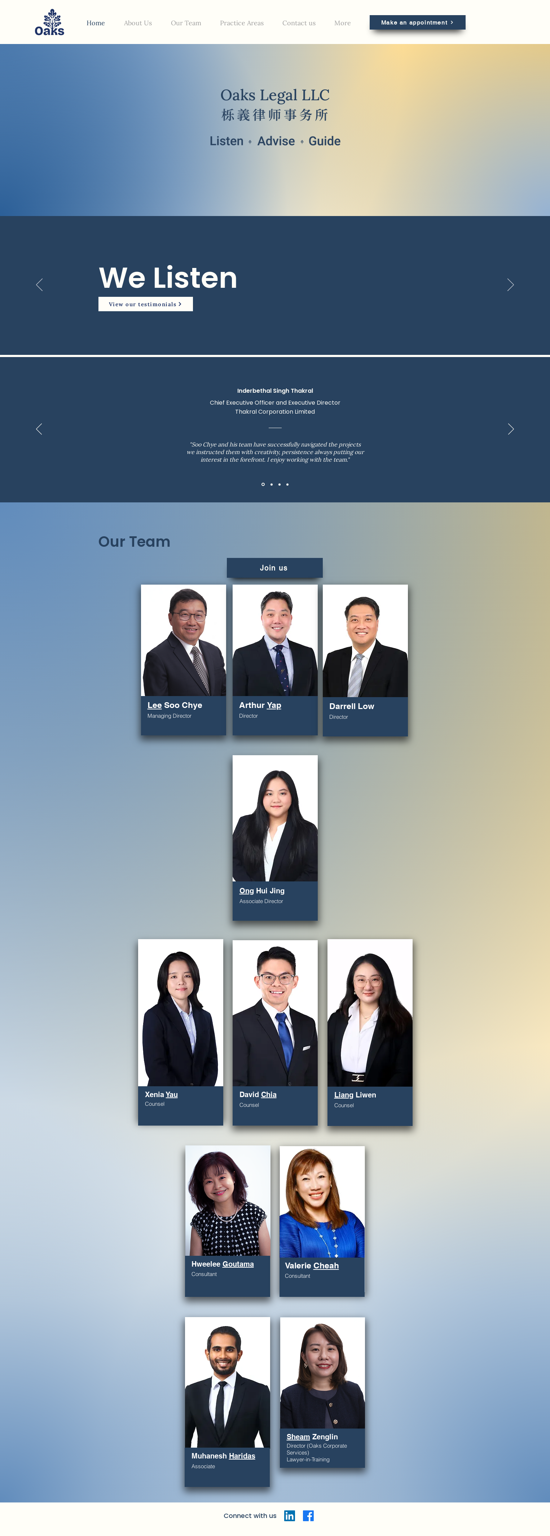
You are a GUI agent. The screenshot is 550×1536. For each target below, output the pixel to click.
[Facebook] (308, 1515)
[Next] (510, 285)
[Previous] (39, 285)
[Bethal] (263, 484)
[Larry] (271, 484)
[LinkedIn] (289, 1515)
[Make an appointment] (418, 22)
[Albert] (279, 484)
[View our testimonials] (145, 304)
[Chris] (287, 484)
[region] (183, 660)
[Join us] (275, 568)
